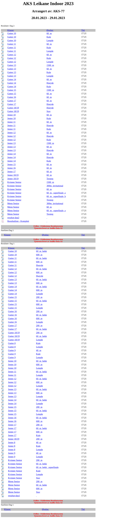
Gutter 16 (11, 97)
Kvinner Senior (14, 182)
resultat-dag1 (14, 495)
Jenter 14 (11, 154)
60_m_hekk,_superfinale (47, 467)
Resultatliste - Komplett (18, 221)
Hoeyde (50, 83)
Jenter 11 (11, 122)
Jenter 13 (11, 143)
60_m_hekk (41, 251)
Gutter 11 (11, 44)
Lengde (50, 40)
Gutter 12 (11, 54)
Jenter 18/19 (12, 175)
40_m (38, 350)
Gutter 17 (11, 100)
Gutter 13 (11, 65)
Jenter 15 (11, 164)
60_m (49, 33)
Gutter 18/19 (13, 108)
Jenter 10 (11, 115)
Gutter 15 (11, 90)
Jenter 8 (11, 442)
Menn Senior (13, 203)
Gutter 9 (11, 350)
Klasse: (10, 30)
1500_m (50, 65)
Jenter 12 (11, 132)
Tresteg (50, 178)
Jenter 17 (11, 171)
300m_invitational (55, 185)
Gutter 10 (11, 33)
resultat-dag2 (13, 217)
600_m (39, 254)
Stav (49, 111)
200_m (39, 297)
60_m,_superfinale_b (56, 196)
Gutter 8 (11, 343)
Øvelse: (50, 30)
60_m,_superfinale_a (56, 193)
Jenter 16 (11, 168)
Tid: (83, 30)
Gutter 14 (11, 79)
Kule (49, 37)
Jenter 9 (11, 453)
